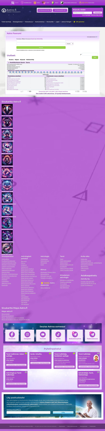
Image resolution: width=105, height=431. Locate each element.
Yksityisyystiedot (83, 426)
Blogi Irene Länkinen (27, 287)
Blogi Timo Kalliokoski (28, 272)
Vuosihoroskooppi (65, 282)
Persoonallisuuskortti (66, 264)
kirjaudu (33, 38)
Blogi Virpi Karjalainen (28, 274)
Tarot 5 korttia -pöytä (66, 268)
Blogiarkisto (84, 266)
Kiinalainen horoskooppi (9, 276)
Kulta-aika (88, 2)
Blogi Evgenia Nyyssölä (28, 283)
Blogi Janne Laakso (27, 278)
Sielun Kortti (64, 263)
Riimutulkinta (45, 274)
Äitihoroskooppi (6, 268)
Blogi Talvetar (25, 285)
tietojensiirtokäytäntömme (30, 406)
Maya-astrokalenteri (8, 316)
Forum (23, 295)
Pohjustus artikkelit (87, 264)
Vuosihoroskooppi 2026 (9, 263)
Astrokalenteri (45, 10)
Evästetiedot (93, 426)
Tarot (47, 2)
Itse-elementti (64, 287)
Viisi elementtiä (65, 286)
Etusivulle (5, 285)
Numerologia (27, 2)
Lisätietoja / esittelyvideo (16, 365)
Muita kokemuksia (12, 85)
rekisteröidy (39, 38)
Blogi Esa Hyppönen (27, 280)
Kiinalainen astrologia (70, 2)
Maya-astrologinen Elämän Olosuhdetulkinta (16, 319)
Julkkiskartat (10, 88)
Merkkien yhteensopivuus (10, 274)
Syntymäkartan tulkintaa (13, 82)
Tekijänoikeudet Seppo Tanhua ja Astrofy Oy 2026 (21, 426)
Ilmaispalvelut (18, 22)
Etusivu (16, 2)
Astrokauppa (60, 10)
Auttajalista (5, 281)
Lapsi (57, 22)
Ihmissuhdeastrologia (13, 80)
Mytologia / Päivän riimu (48, 272)
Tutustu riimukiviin (46, 278)
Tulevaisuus (29, 22)
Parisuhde (50, 22)
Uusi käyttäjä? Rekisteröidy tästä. (92, 15)
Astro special (10, 86)
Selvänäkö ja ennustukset (14, 81)
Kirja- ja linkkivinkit (12, 84)
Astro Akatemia (45, 288)
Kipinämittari (6, 272)
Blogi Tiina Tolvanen (27, 291)
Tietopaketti (25, 297)
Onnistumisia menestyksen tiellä (54, 82)
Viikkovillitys (5, 259)
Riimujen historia (46, 276)
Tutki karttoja (6, 22)
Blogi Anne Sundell (27, 282)
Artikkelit (4, 279)
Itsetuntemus (39, 22)
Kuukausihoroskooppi (8, 261)
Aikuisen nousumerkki (9, 264)
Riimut (56, 2)
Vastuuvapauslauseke (72, 426)
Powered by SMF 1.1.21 (45, 91)
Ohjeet (47, 77)
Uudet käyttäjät (50, 86)
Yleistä (8, 77)
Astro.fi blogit (66, 22)
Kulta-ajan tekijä (86, 261)
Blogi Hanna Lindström (28, 293)
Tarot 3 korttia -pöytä (66, 270)
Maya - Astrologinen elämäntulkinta (13, 318)
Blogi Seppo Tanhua (27, 269)
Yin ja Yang (63, 284)
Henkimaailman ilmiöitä (13, 79)
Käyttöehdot (62, 426)
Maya (38, 2)
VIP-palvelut (78, 22)
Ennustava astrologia (12, 89)
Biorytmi (23, 261)
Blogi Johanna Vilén (27, 270)
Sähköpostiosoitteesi (14, 410)
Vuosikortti (63, 266)
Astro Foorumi (14, 33)
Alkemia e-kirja (6, 283)
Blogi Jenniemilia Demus (29, 276)
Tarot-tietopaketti (65, 261)
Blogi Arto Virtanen (27, 289)
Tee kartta (24, 302)
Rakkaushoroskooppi (8, 270)
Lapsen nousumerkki (8, 266)
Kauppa (83, 270)
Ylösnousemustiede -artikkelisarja (91, 263)
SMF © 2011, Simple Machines (60, 91)
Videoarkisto (85, 268)
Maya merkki (6, 278)
